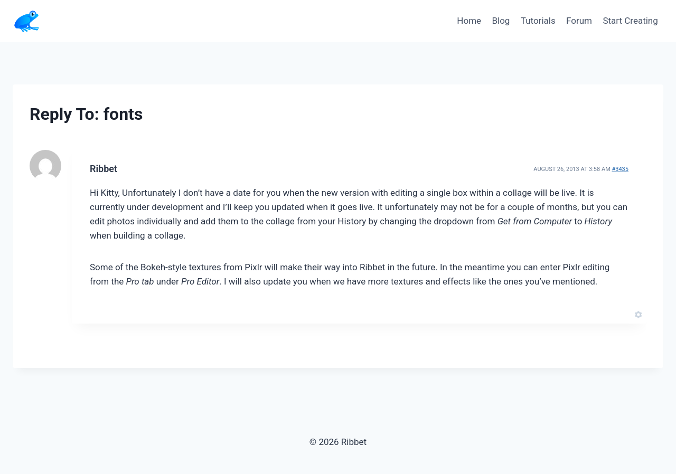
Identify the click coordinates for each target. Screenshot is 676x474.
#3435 (620, 169)
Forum (579, 20)
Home (469, 20)
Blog (501, 20)
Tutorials (538, 20)
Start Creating (630, 20)
